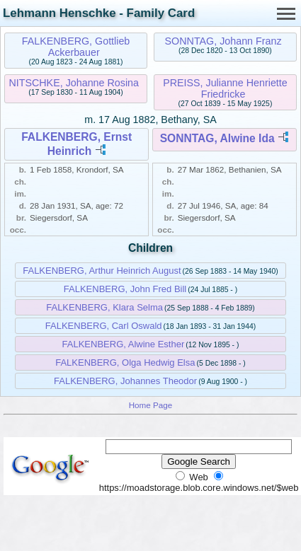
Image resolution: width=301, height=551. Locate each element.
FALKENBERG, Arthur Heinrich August (102, 270)
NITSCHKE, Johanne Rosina (73, 82)
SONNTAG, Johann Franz (223, 41)
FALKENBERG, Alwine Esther (123, 344)
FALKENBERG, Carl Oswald (103, 325)
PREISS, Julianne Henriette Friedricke (225, 88)
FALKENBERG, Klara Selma (104, 307)
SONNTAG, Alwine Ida (217, 138)
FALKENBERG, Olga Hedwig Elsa (125, 362)
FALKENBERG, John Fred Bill (125, 289)
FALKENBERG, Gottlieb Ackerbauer (76, 46)
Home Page (151, 405)
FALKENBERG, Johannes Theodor (125, 381)
